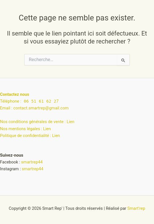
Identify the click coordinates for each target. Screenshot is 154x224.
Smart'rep (136, 208)
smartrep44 (31, 162)
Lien (70, 121)
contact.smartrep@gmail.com (41, 108)
